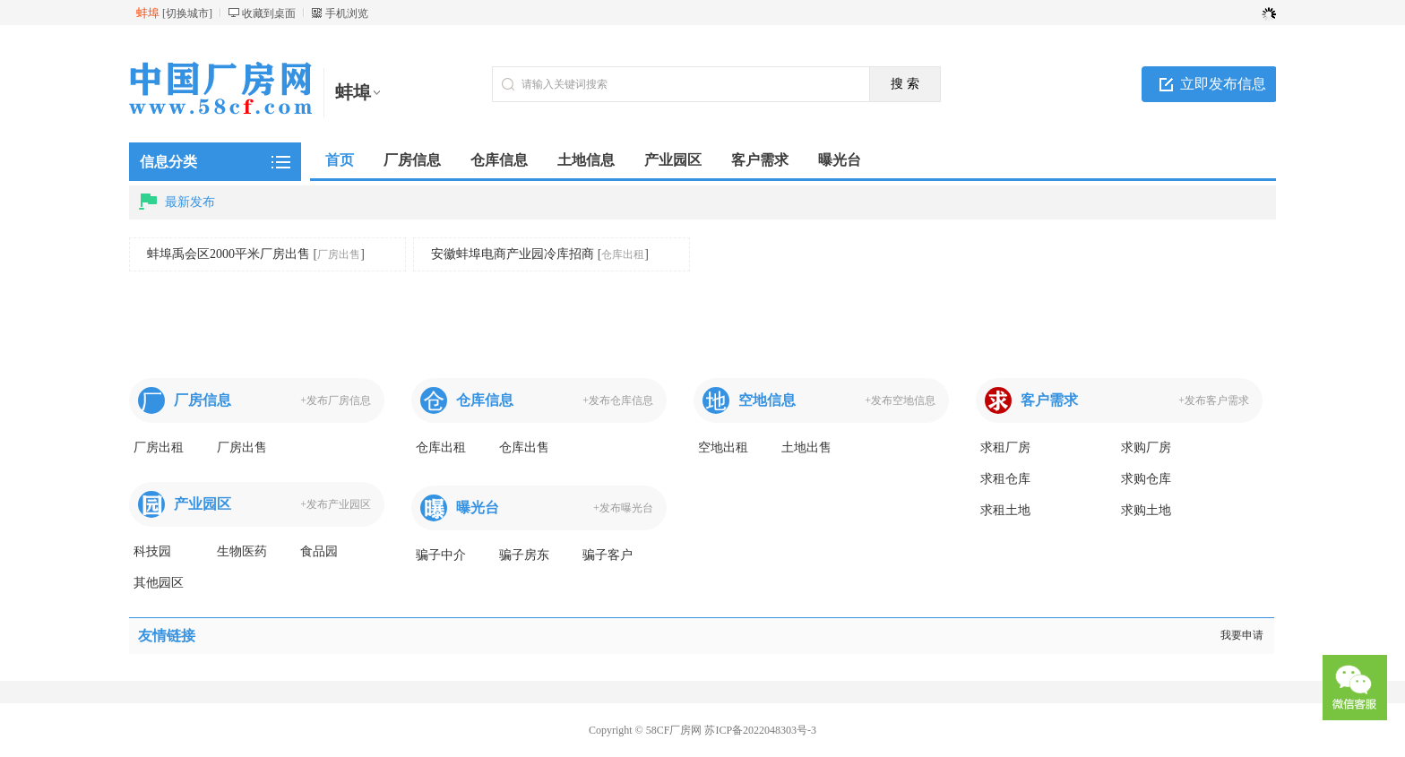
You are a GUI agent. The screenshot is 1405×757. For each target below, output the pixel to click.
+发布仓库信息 (617, 400)
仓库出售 (524, 447)
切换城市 (187, 13)
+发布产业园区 (335, 504)
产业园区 (202, 504)
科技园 (152, 551)
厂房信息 (202, 400)
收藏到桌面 (269, 13)
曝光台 (477, 507)
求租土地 (1005, 510)
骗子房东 (524, 555)
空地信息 (767, 400)
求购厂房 (1146, 447)
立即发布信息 (1223, 83)
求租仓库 (1005, 479)
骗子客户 (607, 555)
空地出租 (723, 447)
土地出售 (806, 447)
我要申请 (1241, 635)
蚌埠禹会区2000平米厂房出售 (228, 254)
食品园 (319, 551)
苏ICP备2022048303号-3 (760, 730)
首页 (339, 160)
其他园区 (159, 582)
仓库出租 (622, 254)
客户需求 (1049, 400)
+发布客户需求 (1213, 400)
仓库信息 (484, 400)
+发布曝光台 (623, 508)
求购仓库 (1146, 479)
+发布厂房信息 (335, 400)
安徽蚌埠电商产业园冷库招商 (512, 254)
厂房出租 (159, 447)
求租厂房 (1005, 447)
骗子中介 (441, 555)
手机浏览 (346, 13)
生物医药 (242, 551)
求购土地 (1146, 510)
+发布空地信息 (900, 400)
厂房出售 (338, 254)
